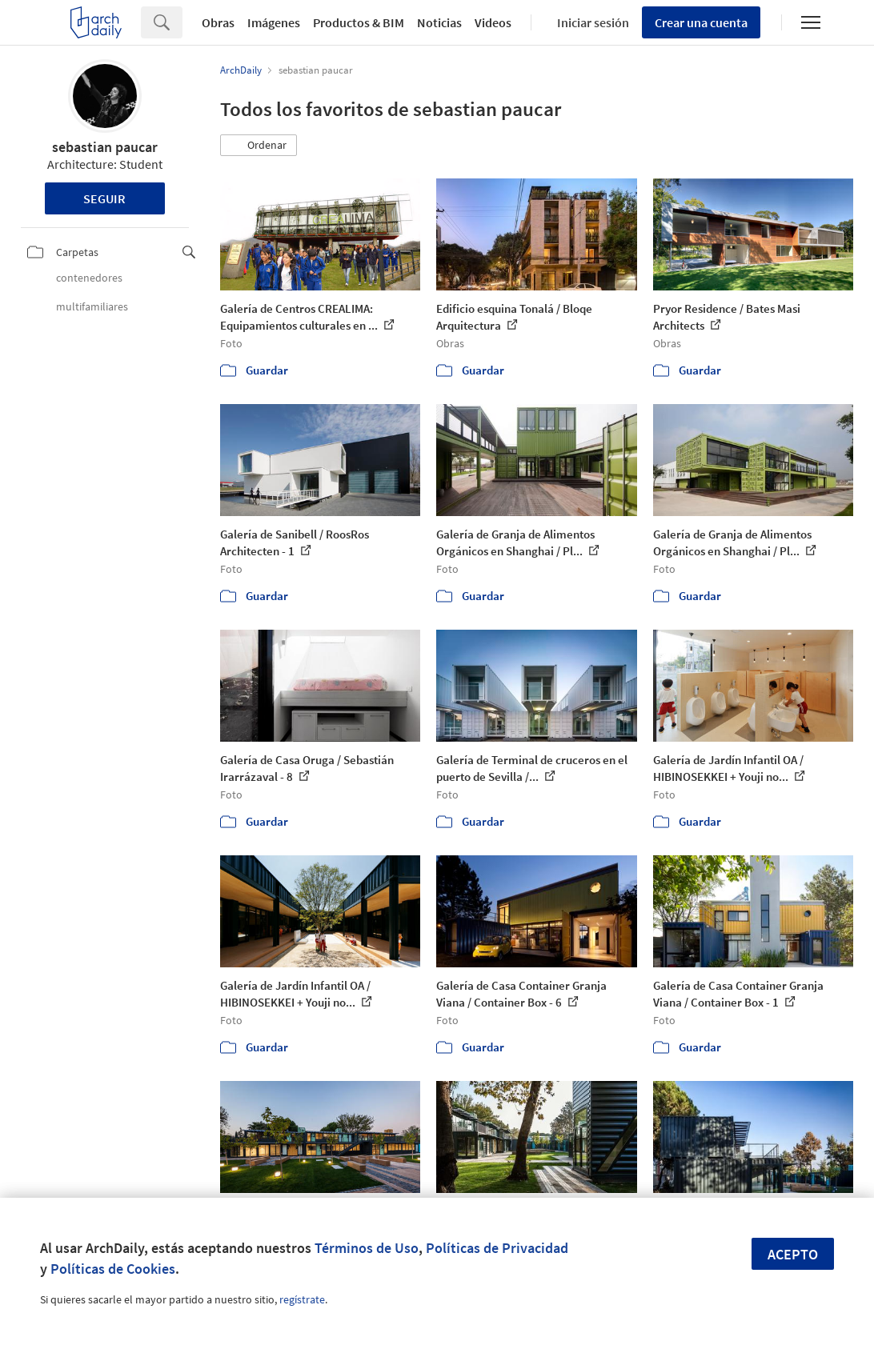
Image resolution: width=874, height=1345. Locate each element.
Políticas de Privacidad (497, 1248)
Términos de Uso (367, 1248)
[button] (258, 145)
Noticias (439, 22)
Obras (218, 22)
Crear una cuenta (701, 22)
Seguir (104, 198)
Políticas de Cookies (112, 1268)
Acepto (793, 1254)
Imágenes (273, 22)
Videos (493, 22)
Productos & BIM (358, 22)
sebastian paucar (105, 147)
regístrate (302, 1299)
